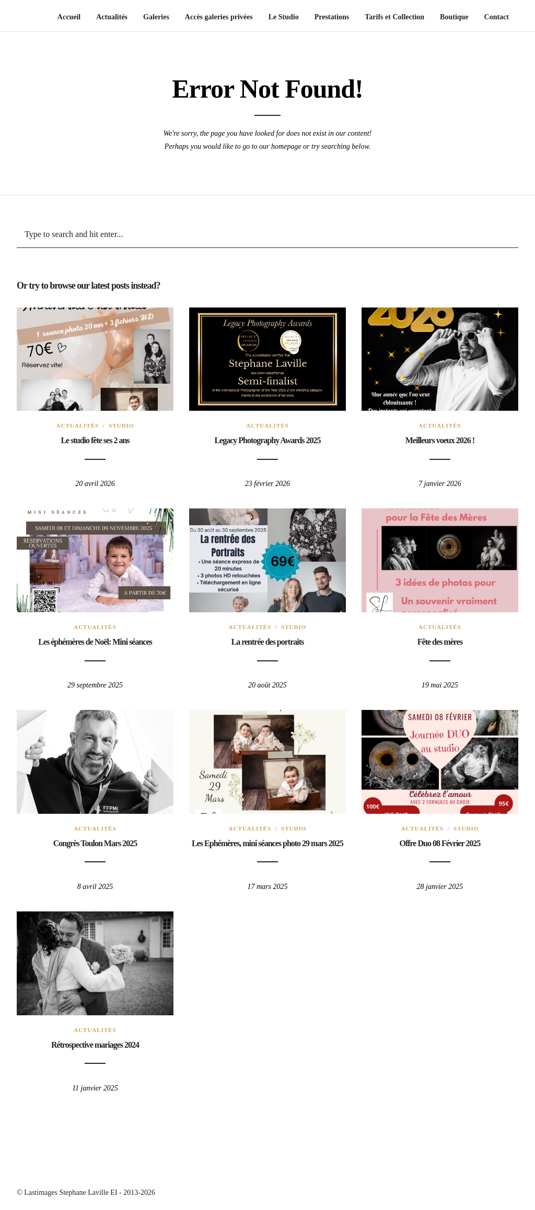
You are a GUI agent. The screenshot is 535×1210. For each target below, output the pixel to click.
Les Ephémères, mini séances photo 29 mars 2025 (267, 843)
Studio (121, 425)
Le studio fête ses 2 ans (95, 440)
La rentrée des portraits (267, 641)
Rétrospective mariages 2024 (95, 1044)
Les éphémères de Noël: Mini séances (95, 641)
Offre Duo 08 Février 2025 (439, 843)
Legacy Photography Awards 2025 (267, 440)
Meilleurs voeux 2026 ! (439, 440)
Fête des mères (439, 641)
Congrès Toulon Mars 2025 (95, 843)
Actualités (77, 425)
